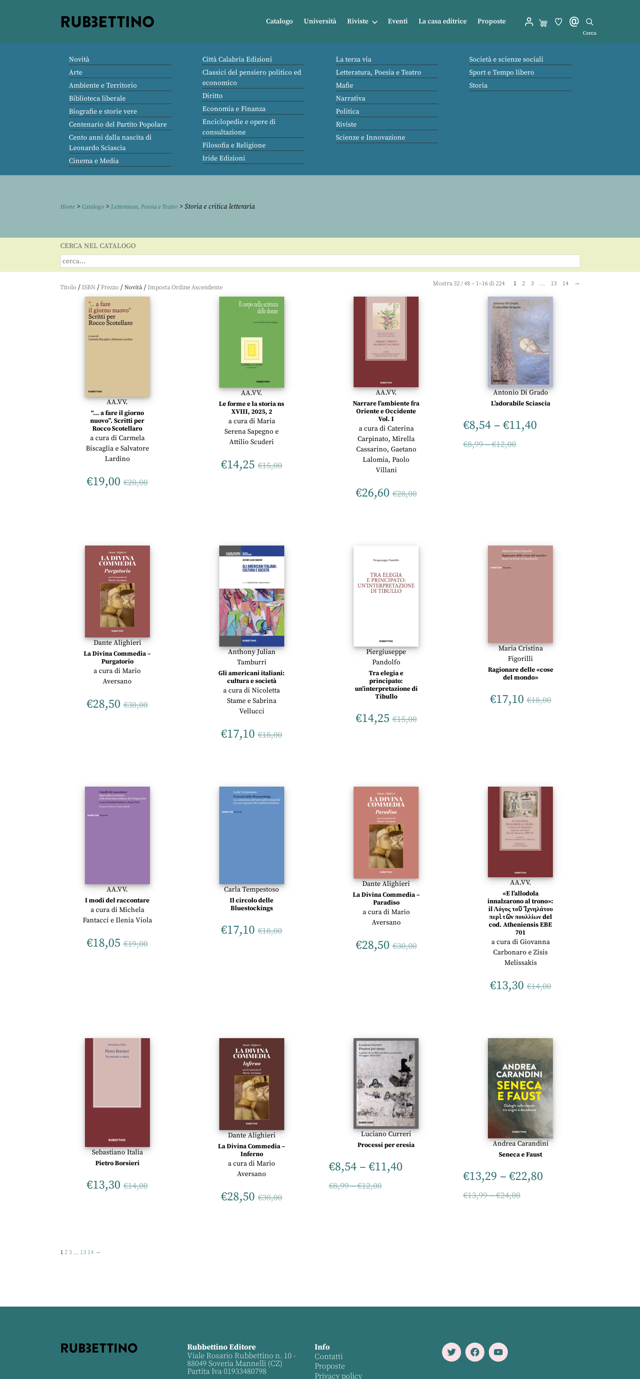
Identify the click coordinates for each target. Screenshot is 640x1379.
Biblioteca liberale (97, 98)
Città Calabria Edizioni (237, 59)
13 (554, 283)
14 (565, 283)
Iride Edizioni (223, 158)
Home (69, 206)
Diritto (212, 95)
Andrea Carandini (521, 1143)
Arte (75, 72)
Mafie (344, 85)
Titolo (68, 287)
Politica (347, 111)
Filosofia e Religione (234, 145)
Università (320, 21)
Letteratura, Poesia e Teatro (378, 72)
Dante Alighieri (117, 642)
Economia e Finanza (234, 109)
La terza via (353, 59)
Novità (79, 59)
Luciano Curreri (386, 1134)
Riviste (357, 21)
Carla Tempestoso (251, 889)
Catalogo (279, 21)
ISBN (88, 287)
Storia (478, 85)
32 (457, 283)
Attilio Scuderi (251, 441)
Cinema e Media (94, 161)
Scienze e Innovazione (370, 137)
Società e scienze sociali (506, 59)
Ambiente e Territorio (103, 85)
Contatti (328, 1356)
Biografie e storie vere (103, 111)
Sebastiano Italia (117, 1152)
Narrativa (350, 98)
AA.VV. (117, 401)
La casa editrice (443, 21)
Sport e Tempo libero (501, 72)
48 (467, 283)
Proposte (492, 21)
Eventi (398, 21)
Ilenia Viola (134, 919)
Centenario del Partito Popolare (118, 124)
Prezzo (110, 287)
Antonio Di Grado (520, 392)
